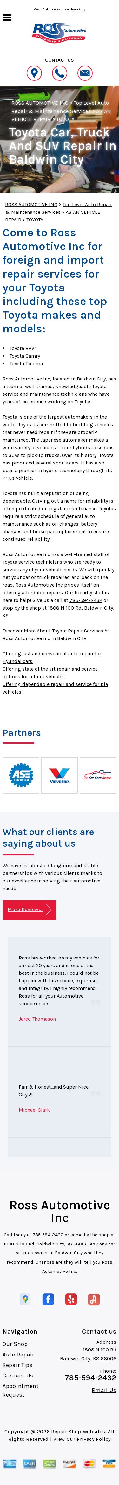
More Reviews (29, 909)
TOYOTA (65, 119)
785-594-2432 (85, 600)
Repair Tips (18, 1365)
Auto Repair (18, 1354)
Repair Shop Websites (78, 1431)
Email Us (104, 1390)
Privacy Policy (94, 1439)
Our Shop (15, 1344)
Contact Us (18, 1375)
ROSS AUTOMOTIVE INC (39, 103)
